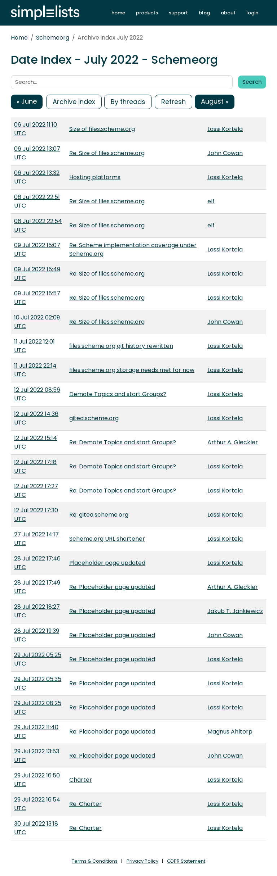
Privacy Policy (142, 861)
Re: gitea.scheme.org (98, 514)
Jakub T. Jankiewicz (235, 611)
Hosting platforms (94, 177)
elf (211, 201)
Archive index (74, 101)
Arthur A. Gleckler (232, 442)
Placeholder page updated (107, 563)
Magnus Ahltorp (229, 731)
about (228, 12)
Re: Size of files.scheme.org (107, 153)
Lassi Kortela (225, 129)
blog (204, 12)
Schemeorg (52, 37)
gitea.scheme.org (94, 418)
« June (27, 101)
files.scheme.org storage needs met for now (131, 370)
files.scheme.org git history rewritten (121, 346)
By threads (128, 101)
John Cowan (225, 153)
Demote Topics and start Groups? (117, 394)
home (118, 12)
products (147, 12)
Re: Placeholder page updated (112, 587)
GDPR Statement (186, 861)
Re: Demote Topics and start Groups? (122, 442)
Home (19, 37)
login (252, 12)
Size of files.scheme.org (102, 129)
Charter (80, 780)
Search (252, 82)
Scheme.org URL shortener (107, 539)
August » (214, 101)
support (178, 12)
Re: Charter (85, 804)
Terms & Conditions (95, 861)
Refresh (173, 101)
